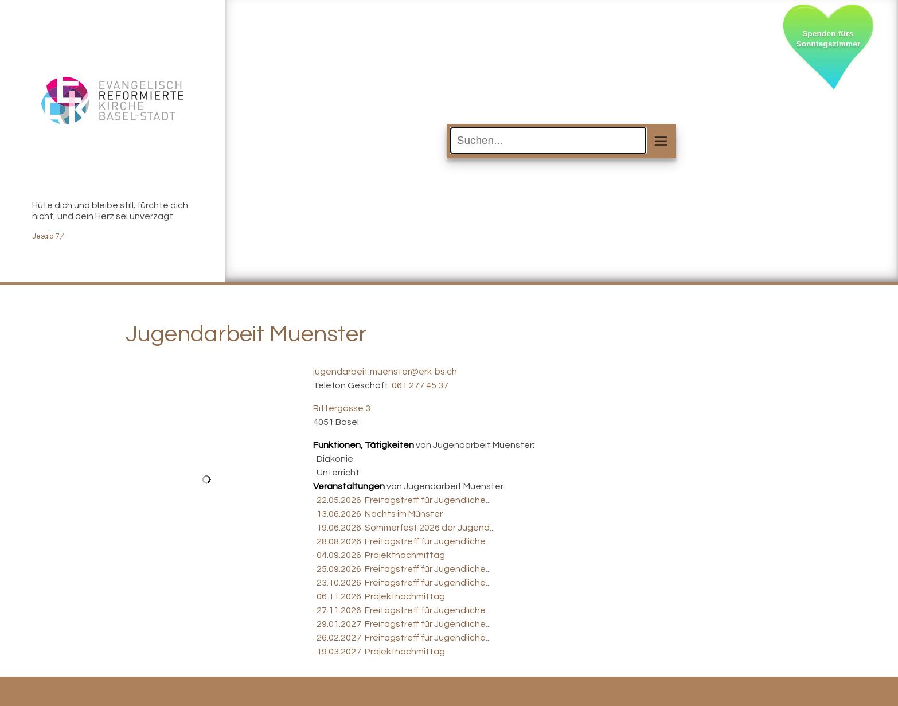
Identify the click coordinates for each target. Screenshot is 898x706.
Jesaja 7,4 (48, 236)
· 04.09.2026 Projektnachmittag (379, 555)
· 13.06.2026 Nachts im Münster (378, 513)
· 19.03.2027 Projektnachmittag (379, 651)
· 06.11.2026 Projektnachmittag (379, 596)
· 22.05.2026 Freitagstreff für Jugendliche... (402, 500)
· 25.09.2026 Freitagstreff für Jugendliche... (402, 569)
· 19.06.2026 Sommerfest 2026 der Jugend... (404, 527)
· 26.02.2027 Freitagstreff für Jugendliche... (402, 637)
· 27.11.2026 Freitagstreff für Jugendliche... (402, 610)
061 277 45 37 (420, 385)
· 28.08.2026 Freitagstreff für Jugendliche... (402, 541)
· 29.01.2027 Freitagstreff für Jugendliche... (402, 624)
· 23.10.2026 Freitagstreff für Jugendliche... (402, 582)
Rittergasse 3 (341, 408)
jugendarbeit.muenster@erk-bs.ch (385, 371)
